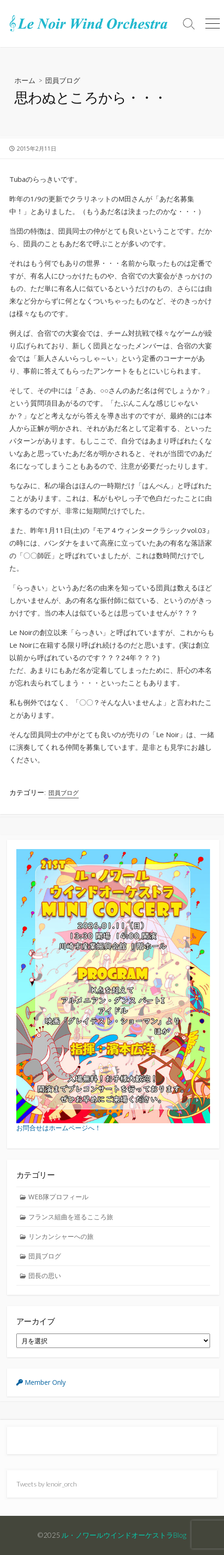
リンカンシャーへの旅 (61, 1236)
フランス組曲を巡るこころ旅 (70, 1216)
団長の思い (44, 1275)
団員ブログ (62, 80)
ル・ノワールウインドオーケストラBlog (123, 1535)
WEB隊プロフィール (58, 1196)
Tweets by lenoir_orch (46, 1484)
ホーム (24, 80)
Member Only (41, 1382)
